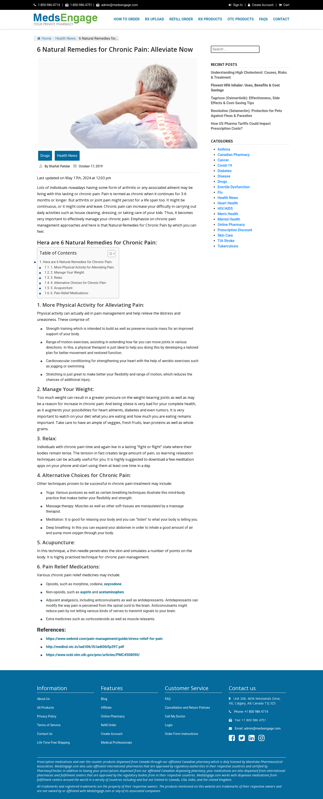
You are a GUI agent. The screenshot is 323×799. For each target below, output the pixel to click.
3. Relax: (57, 278)
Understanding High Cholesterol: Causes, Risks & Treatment (249, 75)
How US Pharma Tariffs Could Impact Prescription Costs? (241, 126)
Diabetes (225, 171)
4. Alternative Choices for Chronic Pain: (79, 283)
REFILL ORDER (181, 19)
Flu (220, 192)
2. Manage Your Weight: (68, 272)
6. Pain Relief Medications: (70, 293)
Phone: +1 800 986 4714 (248, 711)
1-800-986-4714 (47, 5)
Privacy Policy (46, 716)
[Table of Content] (112, 253)
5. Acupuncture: (62, 288)
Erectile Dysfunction (234, 187)
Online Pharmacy (231, 224)
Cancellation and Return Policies (187, 707)
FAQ (167, 699)
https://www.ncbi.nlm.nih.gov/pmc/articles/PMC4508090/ (93, 655)
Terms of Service (49, 725)
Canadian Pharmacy (234, 155)
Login (169, 725)
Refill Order (108, 725)
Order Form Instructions (181, 734)
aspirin (85, 592)
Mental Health (229, 219)
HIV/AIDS (225, 208)
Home (44, 38)
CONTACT (281, 19)
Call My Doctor (175, 716)
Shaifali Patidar (59, 166)
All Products (45, 707)
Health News (65, 38)
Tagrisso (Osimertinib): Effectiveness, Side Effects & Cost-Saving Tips (245, 100)
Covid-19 (225, 165)
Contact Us (44, 734)
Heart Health (228, 203)
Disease (224, 176)
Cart (284, 5)
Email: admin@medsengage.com (255, 728)
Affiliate (106, 707)
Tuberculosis (228, 246)
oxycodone (113, 584)
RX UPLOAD (154, 19)
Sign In (235, 5)
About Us (43, 699)
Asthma (224, 149)
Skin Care (225, 235)
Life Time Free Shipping (53, 742)
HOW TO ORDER (127, 19)
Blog (104, 699)
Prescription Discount (235, 230)
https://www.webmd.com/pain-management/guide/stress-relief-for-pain (104, 639)
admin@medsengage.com (117, 5)
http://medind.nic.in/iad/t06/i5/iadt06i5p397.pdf (85, 647)
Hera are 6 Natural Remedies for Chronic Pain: (77, 262)
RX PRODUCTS (210, 19)
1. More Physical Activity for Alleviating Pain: (82, 267)
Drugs (45, 155)
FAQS (263, 19)
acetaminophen (111, 592)
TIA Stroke (226, 241)
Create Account (260, 5)
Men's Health (228, 214)
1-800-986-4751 (78, 5)
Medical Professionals (116, 742)
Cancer (223, 160)
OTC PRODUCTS (240, 19)
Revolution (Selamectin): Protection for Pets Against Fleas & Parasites (246, 113)
